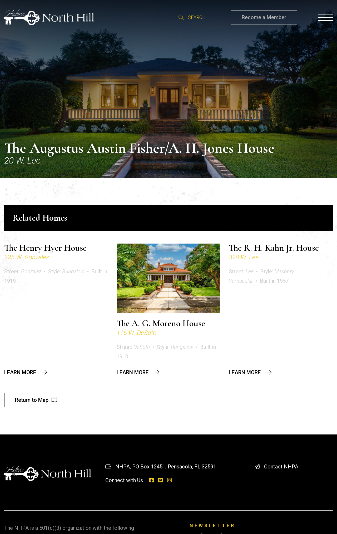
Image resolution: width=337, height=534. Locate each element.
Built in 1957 (274, 281)
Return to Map (31, 400)
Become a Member (264, 17)
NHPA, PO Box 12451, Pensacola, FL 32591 (165, 466)
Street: (22, 271)
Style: (66, 271)
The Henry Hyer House (45, 248)
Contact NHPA (281, 466)
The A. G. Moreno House (161, 323)
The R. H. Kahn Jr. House (274, 248)
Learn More (20, 372)
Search (181, 17)
